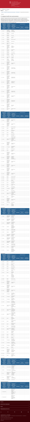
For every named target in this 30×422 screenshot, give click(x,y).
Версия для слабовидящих (5, 9)
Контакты (2, 401)
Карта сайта (2, 417)
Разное (2, 406)
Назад (2, 14)
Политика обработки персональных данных (8, 417)
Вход (6, 10)
